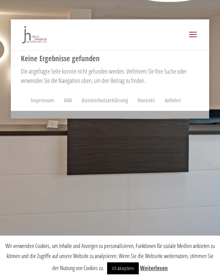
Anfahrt (173, 100)
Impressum (42, 100)
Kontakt (146, 100)
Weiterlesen (154, 268)
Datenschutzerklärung (105, 100)
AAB (68, 100)
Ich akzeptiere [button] (123, 268)
